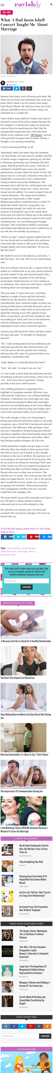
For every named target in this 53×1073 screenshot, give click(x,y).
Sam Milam (22, 865)
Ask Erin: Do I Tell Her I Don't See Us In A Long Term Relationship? (34, 894)
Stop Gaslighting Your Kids (31, 861)
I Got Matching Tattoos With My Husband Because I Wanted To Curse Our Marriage (24, 829)
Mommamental (26, 1048)
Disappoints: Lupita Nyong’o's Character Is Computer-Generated (34, 952)
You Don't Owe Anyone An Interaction (18, 677)
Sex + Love (6, 12)
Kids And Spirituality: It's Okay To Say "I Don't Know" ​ (25, 754)
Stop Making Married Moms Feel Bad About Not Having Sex (26, 716)
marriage (22, 551)
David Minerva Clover (25, 856)
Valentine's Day (8, 551)
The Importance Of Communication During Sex (22, 791)
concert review (28, 548)
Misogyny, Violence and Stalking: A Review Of (34, 984)
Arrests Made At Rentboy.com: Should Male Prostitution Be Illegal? (32, 1000)
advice (31, 551)
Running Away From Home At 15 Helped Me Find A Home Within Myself (33, 880)
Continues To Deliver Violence (33, 934)
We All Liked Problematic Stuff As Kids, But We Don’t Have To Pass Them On (34, 849)
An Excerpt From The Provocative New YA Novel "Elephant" (33, 908)
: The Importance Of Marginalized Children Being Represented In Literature (32, 970)
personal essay (8, 554)
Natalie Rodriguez (24, 914)
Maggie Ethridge (23, 886)
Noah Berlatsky (11, 82)
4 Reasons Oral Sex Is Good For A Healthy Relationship (26, 641)
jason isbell (13, 548)
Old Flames (36, 134)
